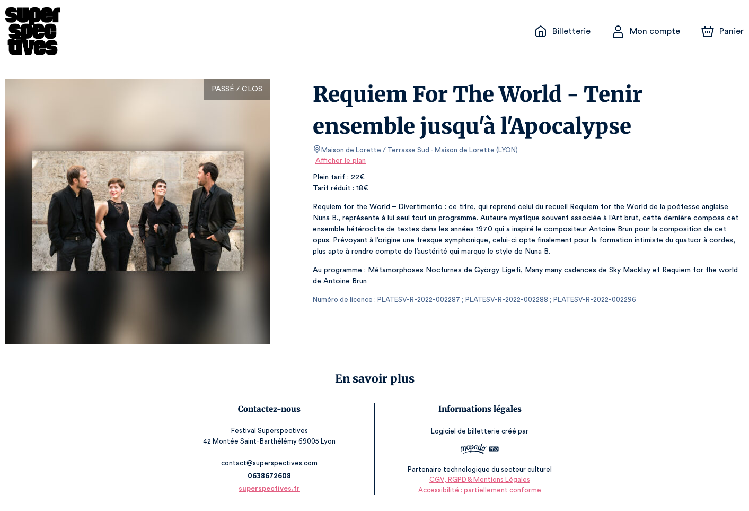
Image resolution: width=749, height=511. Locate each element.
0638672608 (271, 476)
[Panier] (722, 31)
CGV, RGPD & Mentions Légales (478, 479)
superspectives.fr (271, 488)
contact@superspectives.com (271, 463)
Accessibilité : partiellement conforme (478, 490)
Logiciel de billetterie (464, 431)
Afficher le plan (339, 161)
